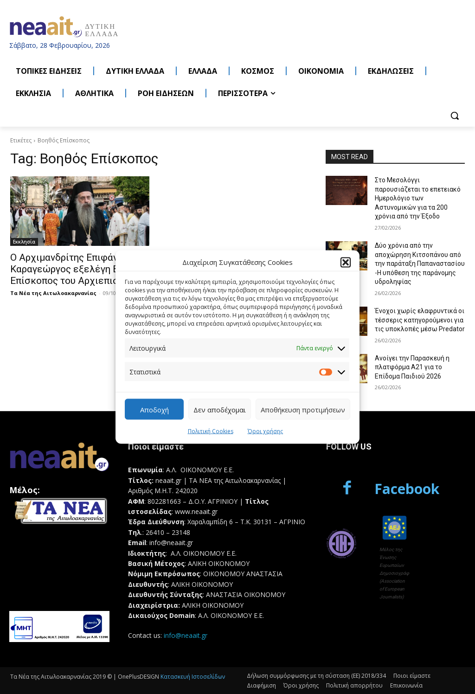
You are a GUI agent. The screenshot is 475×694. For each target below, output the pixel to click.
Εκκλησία (24, 241)
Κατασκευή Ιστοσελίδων (192, 677)
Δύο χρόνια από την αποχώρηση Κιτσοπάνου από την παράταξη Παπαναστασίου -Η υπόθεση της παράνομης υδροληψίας (420, 263)
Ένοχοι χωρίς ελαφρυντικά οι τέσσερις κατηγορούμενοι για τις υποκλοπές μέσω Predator (420, 320)
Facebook (406, 489)
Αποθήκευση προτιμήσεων (303, 409)
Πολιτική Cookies (210, 431)
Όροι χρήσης (265, 431)
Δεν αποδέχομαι (219, 409)
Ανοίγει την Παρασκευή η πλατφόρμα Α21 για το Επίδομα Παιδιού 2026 (412, 367)
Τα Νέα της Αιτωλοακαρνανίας (53, 292)
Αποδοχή (154, 409)
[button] (345, 262)
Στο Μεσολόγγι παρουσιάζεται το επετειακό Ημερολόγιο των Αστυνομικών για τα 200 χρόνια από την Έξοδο (418, 198)
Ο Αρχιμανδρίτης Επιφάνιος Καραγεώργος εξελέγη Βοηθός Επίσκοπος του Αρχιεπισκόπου (78, 269)
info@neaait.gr (185, 635)
